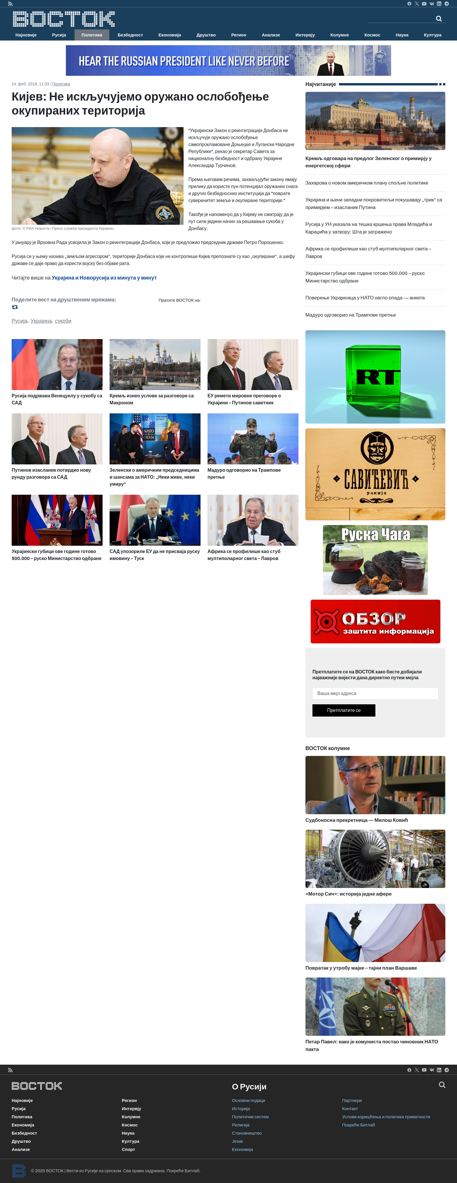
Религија (240, 1125)
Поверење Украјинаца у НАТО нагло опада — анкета (365, 298)
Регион (238, 35)
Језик (237, 1141)
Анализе (271, 35)
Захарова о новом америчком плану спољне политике (366, 183)
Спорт (128, 1149)
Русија (59, 35)
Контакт (350, 1108)
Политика (92, 35)
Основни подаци (248, 1100)
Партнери (352, 1100)
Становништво (247, 1133)
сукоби (63, 321)
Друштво (206, 35)
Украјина (41, 321)
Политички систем (250, 1116)
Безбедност (130, 35)
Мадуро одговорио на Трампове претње (350, 315)
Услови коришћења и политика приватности (386, 1116)
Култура (433, 35)
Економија (170, 35)
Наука (402, 35)
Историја (241, 1108)
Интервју (305, 35)
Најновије (26, 35)
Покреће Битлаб (358, 1125)
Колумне (339, 35)
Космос (372, 35)
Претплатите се (344, 710)
